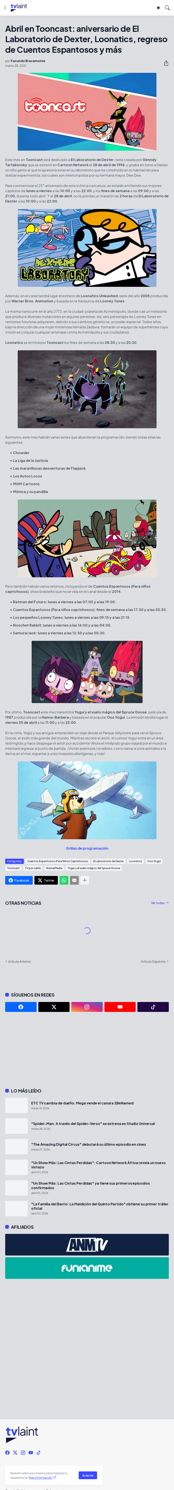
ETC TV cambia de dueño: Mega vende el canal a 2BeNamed (82, 1103)
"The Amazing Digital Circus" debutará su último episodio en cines (88, 1144)
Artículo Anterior (19, 961)
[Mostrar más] (84, 880)
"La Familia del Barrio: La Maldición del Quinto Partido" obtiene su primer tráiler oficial (99, 1206)
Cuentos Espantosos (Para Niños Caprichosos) (57, 861)
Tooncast (13, 868)
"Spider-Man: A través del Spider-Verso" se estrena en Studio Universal (93, 1123)
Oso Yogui (154, 861)
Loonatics (135, 861)
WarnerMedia (54, 868)
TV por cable (33, 868)
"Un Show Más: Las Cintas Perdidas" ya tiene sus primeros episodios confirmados (90, 1185)
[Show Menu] (5, 7)
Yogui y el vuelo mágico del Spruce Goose (94, 868)
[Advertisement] (87, 1050)
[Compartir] (164, 63)
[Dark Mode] (158, 7)
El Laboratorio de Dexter (108, 861)
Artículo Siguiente (153, 961)
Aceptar (88, 1475)
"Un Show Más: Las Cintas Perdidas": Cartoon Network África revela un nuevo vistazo (98, 1165)
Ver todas (157, 903)
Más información (40, 1477)
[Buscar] (167, 7)
